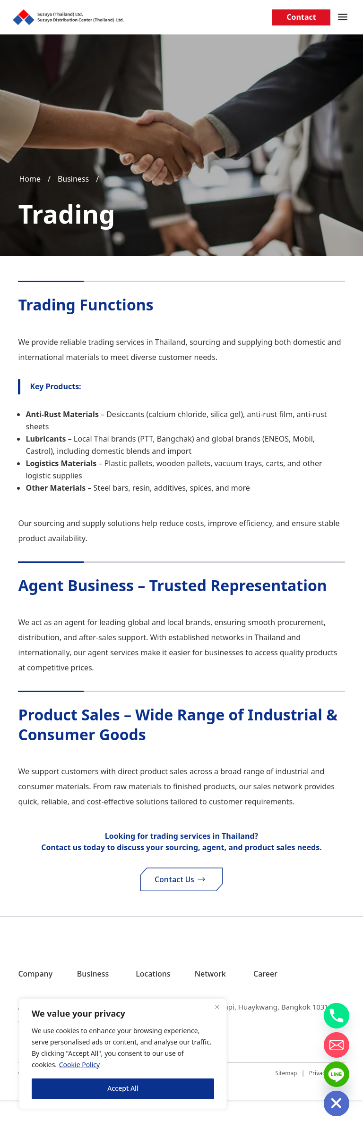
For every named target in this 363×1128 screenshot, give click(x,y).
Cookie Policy (79, 1065)
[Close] (217, 1006)
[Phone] (336, 1015)
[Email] (336, 1045)
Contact (301, 17)
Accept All (122, 1089)
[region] (123, 1054)
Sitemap (286, 1101)
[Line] (336, 1074)
